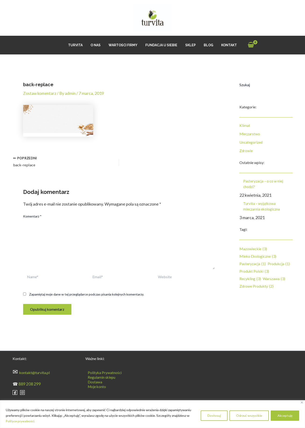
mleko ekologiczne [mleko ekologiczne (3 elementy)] (257, 256)
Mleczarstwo (250, 134)
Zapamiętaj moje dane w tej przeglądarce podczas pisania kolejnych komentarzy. (86, 294)
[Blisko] (302, 402)
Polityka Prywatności (102, 372)
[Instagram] (22, 391)
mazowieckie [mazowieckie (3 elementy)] (253, 249)
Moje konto (94, 386)
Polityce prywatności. (21, 421)
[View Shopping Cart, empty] (246, 45)
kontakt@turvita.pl (34, 372)
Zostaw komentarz (40, 93)
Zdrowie (246, 150)
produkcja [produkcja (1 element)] (279, 264)
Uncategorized (251, 142)
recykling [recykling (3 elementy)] (250, 278)
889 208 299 (29, 383)
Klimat (244, 125)
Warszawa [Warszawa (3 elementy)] (274, 278)
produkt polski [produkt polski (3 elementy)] (254, 271)
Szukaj (244, 84)
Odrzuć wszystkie (249, 415)
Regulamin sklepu (99, 376)
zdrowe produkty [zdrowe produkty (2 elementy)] (256, 286)
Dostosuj (214, 415)
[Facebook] (15, 391)
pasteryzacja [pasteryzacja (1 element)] (252, 264)
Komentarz (32, 216)
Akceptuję (284, 415)
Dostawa (92, 381)
